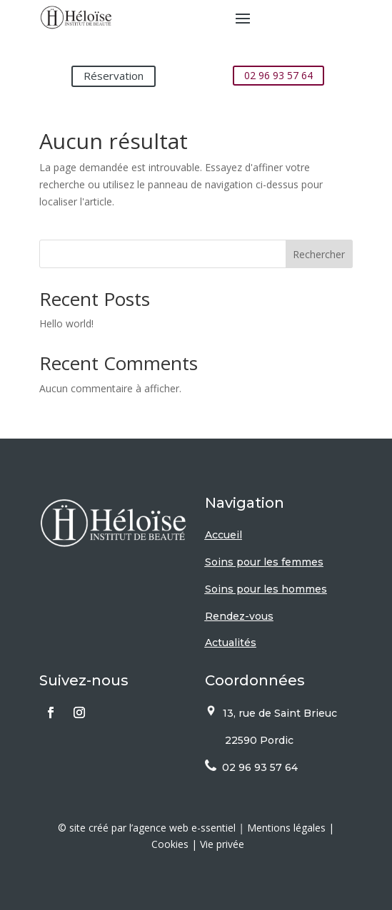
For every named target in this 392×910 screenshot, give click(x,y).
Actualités (230, 642)
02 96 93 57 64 (278, 75)
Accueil (223, 534)
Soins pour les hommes (266, 589)
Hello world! (66, 323)
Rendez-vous (239, 616)
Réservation (114, 75)
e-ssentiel (213, 827)
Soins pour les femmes (264, 562)
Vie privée (222, 844)
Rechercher (319, 254)
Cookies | (175, 844)
